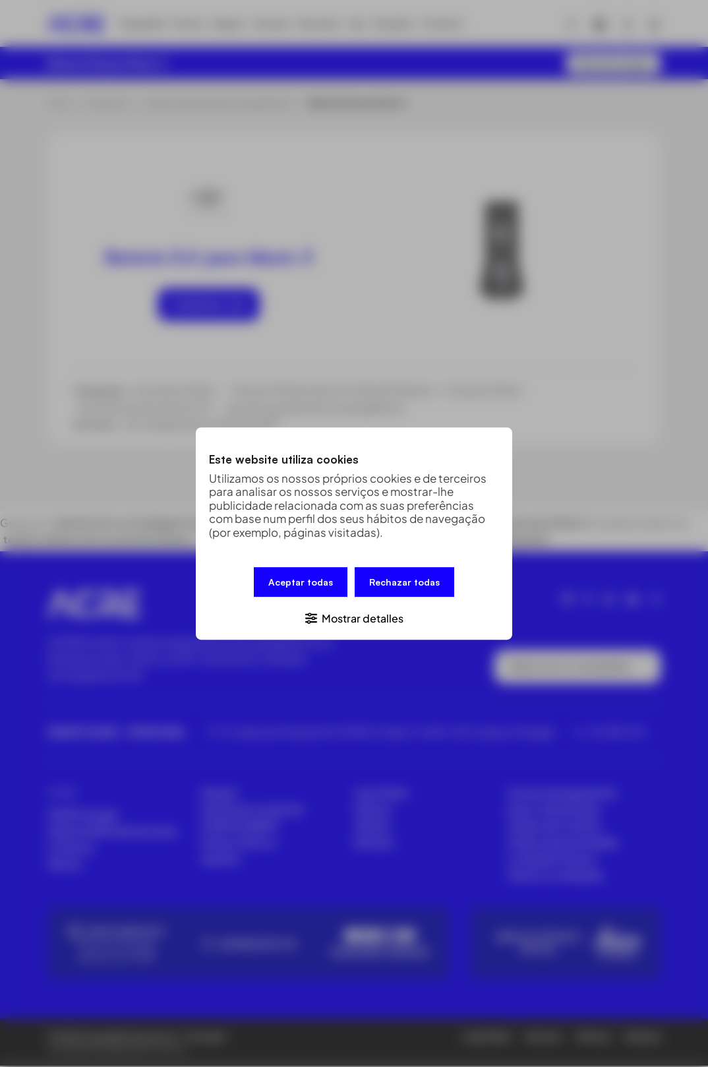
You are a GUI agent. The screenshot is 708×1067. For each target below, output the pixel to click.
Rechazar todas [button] (404, 582)
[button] (354, 617)
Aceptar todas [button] (300, 582)
